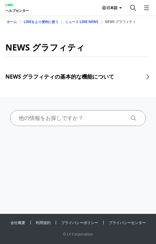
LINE (9, 4)
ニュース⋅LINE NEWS (81, 21)
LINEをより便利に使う (41, 21)
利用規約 (43, 222)
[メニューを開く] (146, 8)
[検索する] (133, 8)
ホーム (12, 21)
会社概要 (17, 222)
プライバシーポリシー (79, 222)
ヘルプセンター (17, 10)
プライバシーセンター (127, 222)
